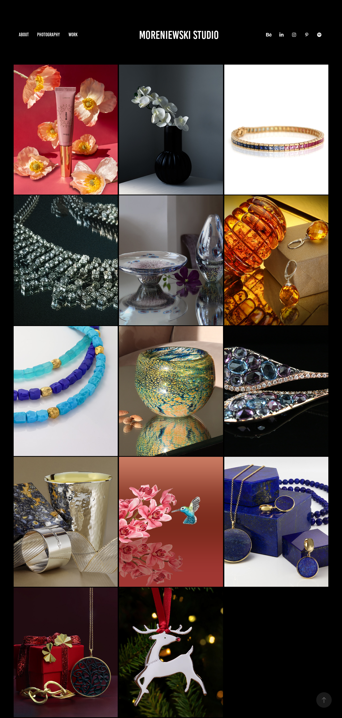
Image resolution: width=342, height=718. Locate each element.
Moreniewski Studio (179, 35)
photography (48, 34)
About (24, 34)
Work (73, 34)
